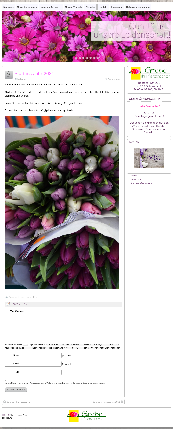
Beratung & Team (51, 8)
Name (16, 355)
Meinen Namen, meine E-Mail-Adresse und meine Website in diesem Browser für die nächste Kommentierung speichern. (55, 383)
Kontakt (103, 7)
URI (17, 372)
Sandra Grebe (24, 297)
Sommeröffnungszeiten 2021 (108, 401)
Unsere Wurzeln (73, 7)
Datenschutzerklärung (138, 7)
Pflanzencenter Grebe (18, 415)
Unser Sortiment (27, 8)
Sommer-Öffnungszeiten (16, 401)
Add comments (114, 79)
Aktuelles (90, 7)
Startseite (8, 7)
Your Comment (17, 311)
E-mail (16, 363)
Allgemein (22, 79)
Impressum (117, 7)
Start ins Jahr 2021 (34, 73)
